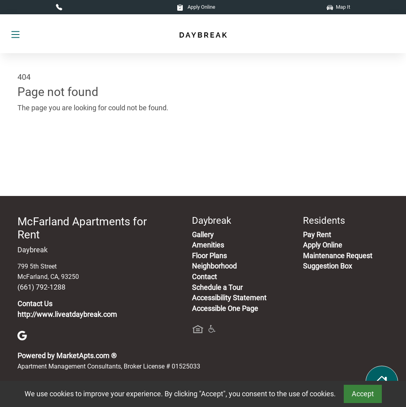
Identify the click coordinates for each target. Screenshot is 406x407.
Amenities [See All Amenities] (208, 245)
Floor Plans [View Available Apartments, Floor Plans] (209, 256)
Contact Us (34, 304)
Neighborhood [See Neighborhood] (214, 266)
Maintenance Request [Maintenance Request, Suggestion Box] (337, 256)
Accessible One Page (225, 309)
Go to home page (44, 145)
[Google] (22, 335)
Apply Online (196, 7)
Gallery (203, 235)
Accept (363, 394)
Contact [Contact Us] (204, 277)
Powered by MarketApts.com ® (67, 356)
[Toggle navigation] (15, 34)
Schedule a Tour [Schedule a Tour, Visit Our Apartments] (217, 288)
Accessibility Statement (229, 298)
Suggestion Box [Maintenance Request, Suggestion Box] (327, 266)
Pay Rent (317, 235)
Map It (338, 7)
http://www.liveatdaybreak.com (67, 315)
